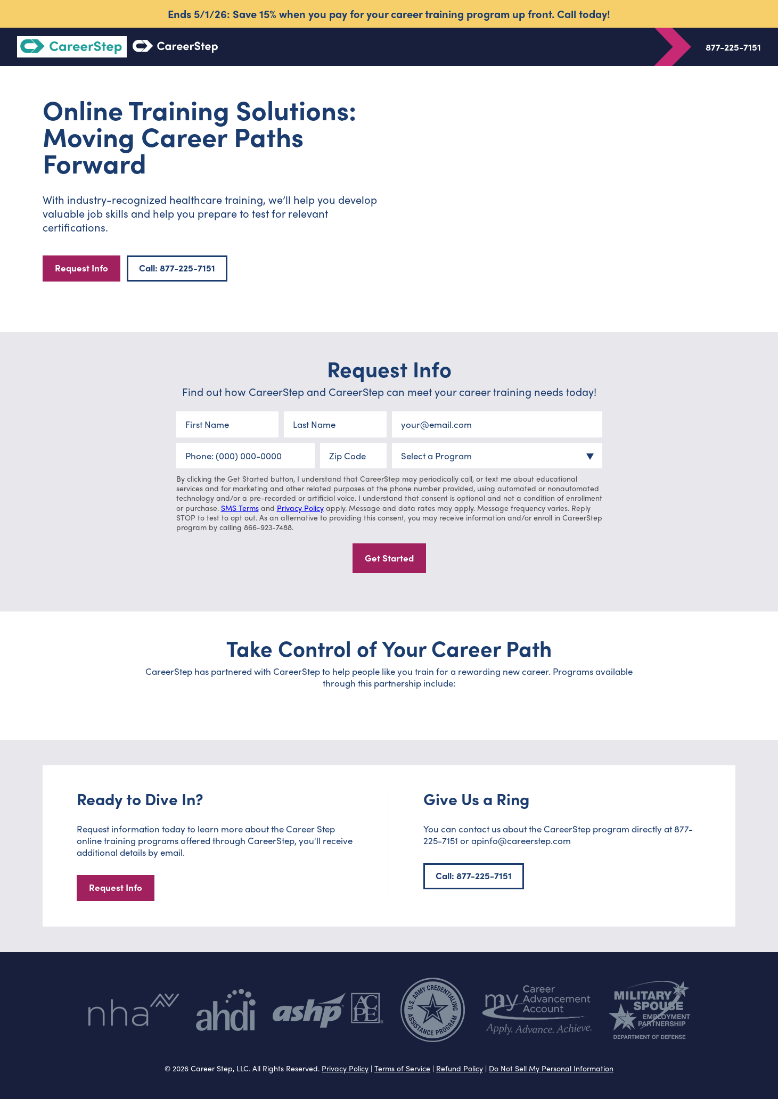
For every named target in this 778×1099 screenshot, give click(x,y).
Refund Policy (459, 1068)
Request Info (81, 267)
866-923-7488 (268, 527)
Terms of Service (402, 1068)
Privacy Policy (300, 507)
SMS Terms (240, 507)
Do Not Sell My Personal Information (551, 1068)
